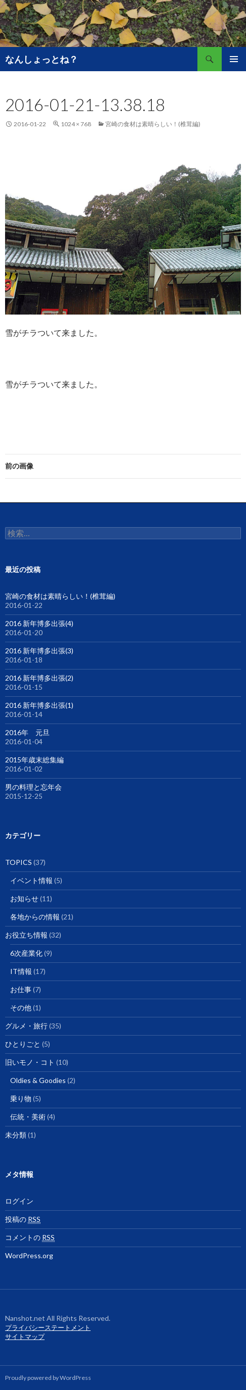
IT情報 (21, 971)
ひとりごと (22, 1044)
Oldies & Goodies (38, 1080)
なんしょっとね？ (41, 59)
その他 (20, 1007)
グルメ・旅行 (26, 1025)
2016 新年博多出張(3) (39, 650)
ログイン (19, 1201)
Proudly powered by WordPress (48, 1377)
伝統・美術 (28, 1116)
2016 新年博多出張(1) (39, 705)
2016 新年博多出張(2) (39, 678)
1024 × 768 (76, 124)
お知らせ (24, 898)
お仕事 (20, 989)
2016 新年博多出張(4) (39, 623)
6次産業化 (26, 953)
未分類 (15, 1134)
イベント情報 (31, 880)
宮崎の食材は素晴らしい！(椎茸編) (152, 124)
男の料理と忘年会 (33, 787)
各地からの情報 (35, 916)
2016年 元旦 (27, 732)
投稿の (22, 1219)
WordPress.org (29, 1255)
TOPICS (18, 862)
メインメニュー (234, 59)
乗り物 (20, 1098)
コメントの (30, 1237)
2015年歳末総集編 (34, 759)
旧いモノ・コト (30, 1062)
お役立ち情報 (26, 935)
